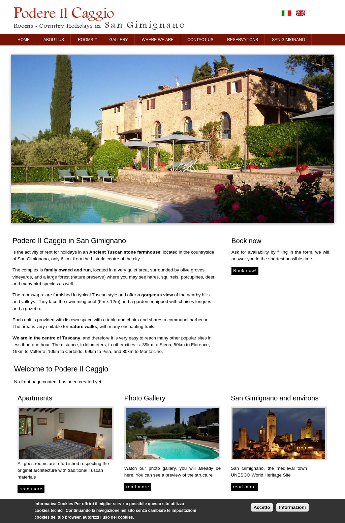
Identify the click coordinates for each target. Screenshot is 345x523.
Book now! (245, 270)
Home (24, 39)
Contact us (200, 39)
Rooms (84, 39)
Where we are (158, 39)
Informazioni (292, 509)
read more (31, 488)
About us (53, 39)
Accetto (262, 509)
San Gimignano (288, 39)
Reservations (242, 39)
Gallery (118, 39)
